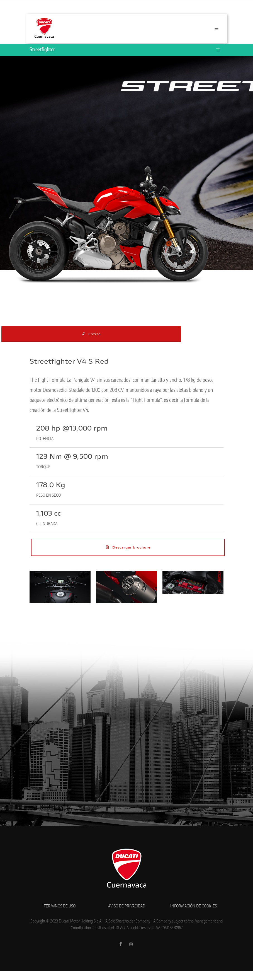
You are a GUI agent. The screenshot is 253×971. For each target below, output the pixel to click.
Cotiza (91, 333)
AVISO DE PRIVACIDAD (126, 906)
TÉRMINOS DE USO (60, 906)
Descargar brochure (127, 547)
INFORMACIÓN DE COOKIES (193, 906)
